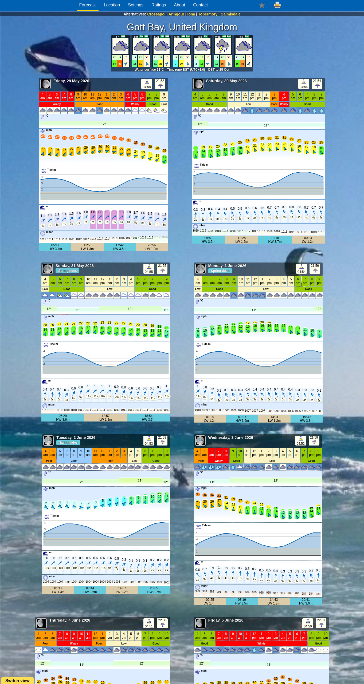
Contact (200, 5)
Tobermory (207, 14)
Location (112, 5)
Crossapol (156, 14)
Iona (191, 14)
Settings (135, 5)
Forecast (87, 5)
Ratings (158, 5)
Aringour (176, 14)
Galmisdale (231, 14)
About (179, 5)
